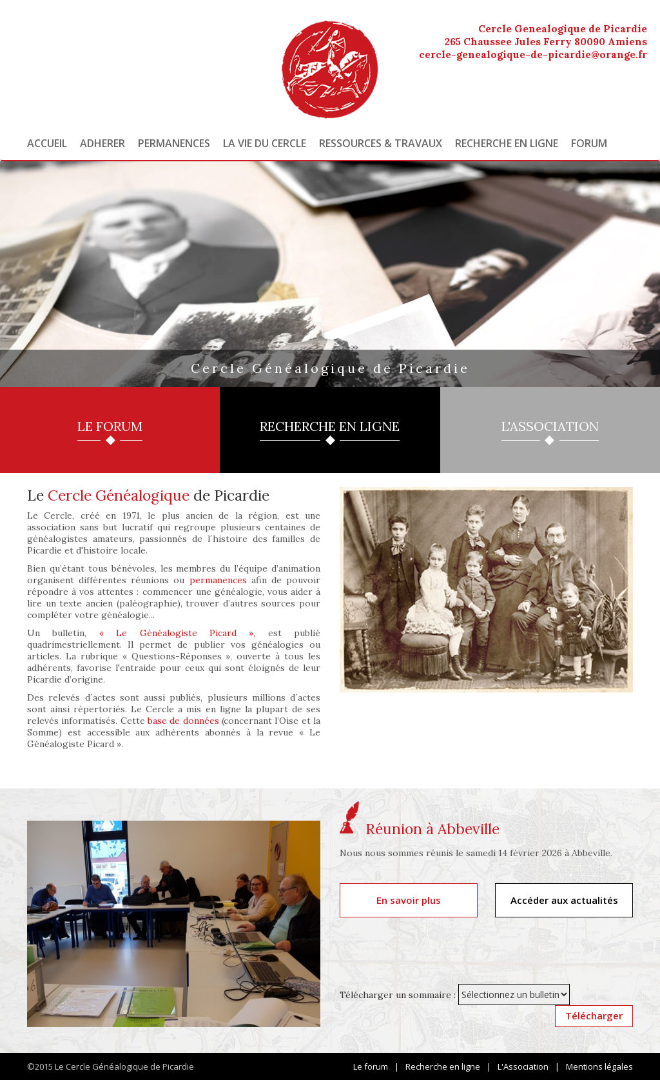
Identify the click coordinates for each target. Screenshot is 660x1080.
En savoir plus (408, 900)
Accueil (47, 143)
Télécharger (594, 1015)
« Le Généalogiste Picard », (177, 633)
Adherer (102, 143)
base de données (183, 720)
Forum (589, 143)
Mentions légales (599, 1066)
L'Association (523, 1066)
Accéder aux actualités (564, 900)
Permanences (174, 143)
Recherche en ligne (506, 143)
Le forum (370, 1066)
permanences (218, 580)
